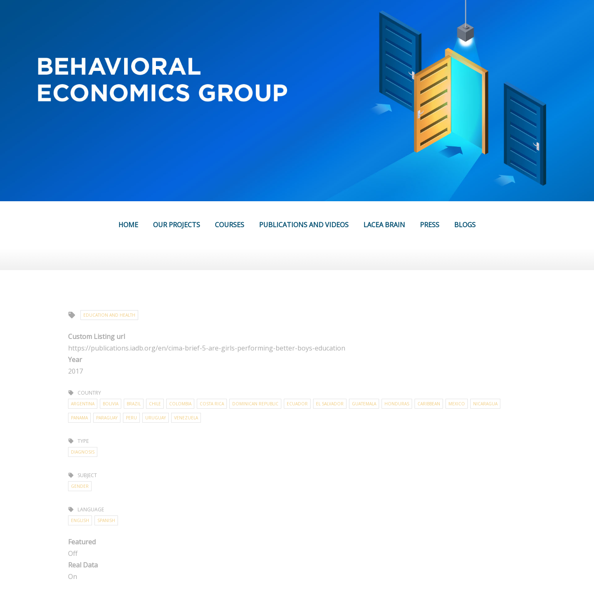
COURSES (229, 224)
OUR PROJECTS (176, 224)
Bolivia (110, 404)
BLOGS (465, 224)
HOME (128, 224)
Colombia (180, 404)
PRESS (429, 224)
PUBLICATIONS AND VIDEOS (304, 224)
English (80, 520)
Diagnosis (82, 452)
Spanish (106, 520)
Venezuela (186, 418)
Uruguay (155, 418)
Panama (79, 418)
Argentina (82, 404)
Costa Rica (212, 404)
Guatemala (364, 404)
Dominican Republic (255, 404)
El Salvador (330, 404)
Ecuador (297, 404)
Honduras (396, 404)
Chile (155, 404)
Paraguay (107, 418)
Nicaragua (485, 404)
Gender (80, 486)
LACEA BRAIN (384, 224)
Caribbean (428, 404)
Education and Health (109, 315)
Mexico (456, 404)
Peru (131, 418)
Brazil (134, 404)
